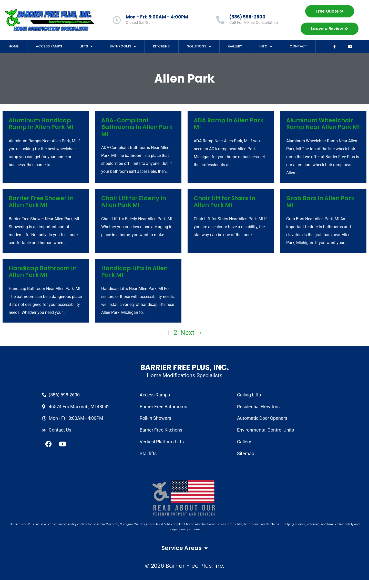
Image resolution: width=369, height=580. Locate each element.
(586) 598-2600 (247, 17)
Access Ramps (49, 46)
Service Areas (184, 548)
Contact (298, 46)
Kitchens (161, 46)
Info (265, 46)
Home (14, 46)
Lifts (86, 46)
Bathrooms (123, 46)
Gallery (235, 46)
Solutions (199, 46)
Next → (191, 332)
